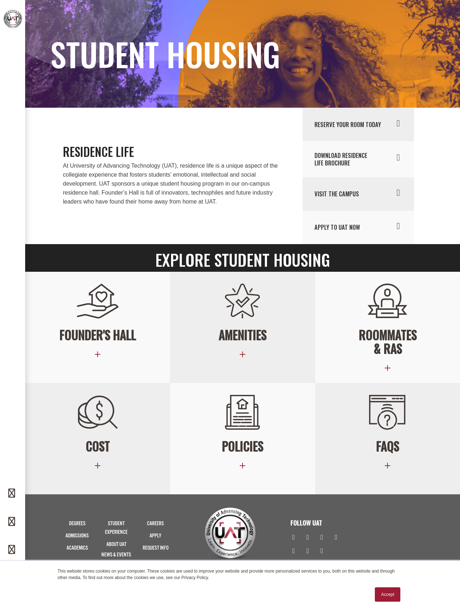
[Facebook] (293, 537)
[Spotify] (321, 551)
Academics (77, 548)
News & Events (116, 554)
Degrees (77, 523)
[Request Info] (12, 494)
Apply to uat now (359, 227)
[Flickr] (293, 551)
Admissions (77, 535)
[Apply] (12, 550)
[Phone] (12, 522)
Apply (155, 535)
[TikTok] (307, 551)
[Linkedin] (321, 537)
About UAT (116, 544)
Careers (155, 523)
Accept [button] (387, 594)
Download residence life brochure (359, 159)
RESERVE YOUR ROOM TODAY (359, 124)
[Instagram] (307, 537)
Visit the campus (359, 193)
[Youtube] (335, 537)
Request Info (156, 548)
